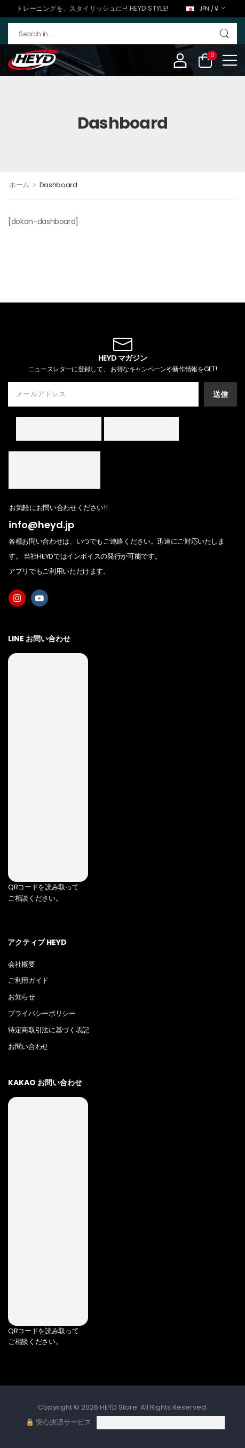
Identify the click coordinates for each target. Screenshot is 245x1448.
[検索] (122, 33)
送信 (220, 394)
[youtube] (39, 598)
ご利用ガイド (28, 980)
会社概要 (21, 964)
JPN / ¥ (202, 8)
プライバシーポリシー (42, 1013)
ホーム (19, 185)
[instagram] (17, 598)
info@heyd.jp (41, 524)
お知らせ (21, 997)
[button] (230, 60)
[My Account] (180, 60)
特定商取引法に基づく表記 (48, 1030)
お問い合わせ (28, 1046)
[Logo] (33, 60)
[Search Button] (223, 33)
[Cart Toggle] (205, 60)
